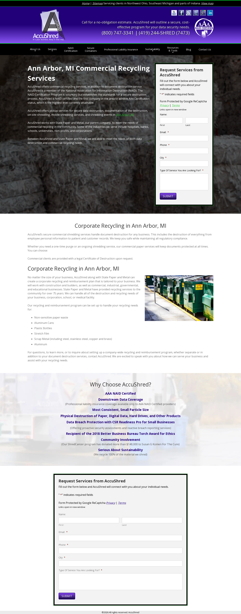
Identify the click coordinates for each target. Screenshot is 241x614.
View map (207, 3)
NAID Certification (70, 49)
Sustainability (152, 49)
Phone (165, 145)
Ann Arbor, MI (124, 115)
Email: (164, 132)
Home (86, 3)
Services (52, 49)
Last (188, 125)
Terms (176, 105)
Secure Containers (91, 49)
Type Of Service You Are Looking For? (182, 170)
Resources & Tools (173, 49)
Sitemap (97, 3)
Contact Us (205, 49)
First (162, 125)
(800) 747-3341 (118, 33)
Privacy (164, 105)
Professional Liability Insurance (121, 49)
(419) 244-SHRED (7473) (164, 33)
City (163, 157)
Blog (188, 49)
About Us (35, 49)
